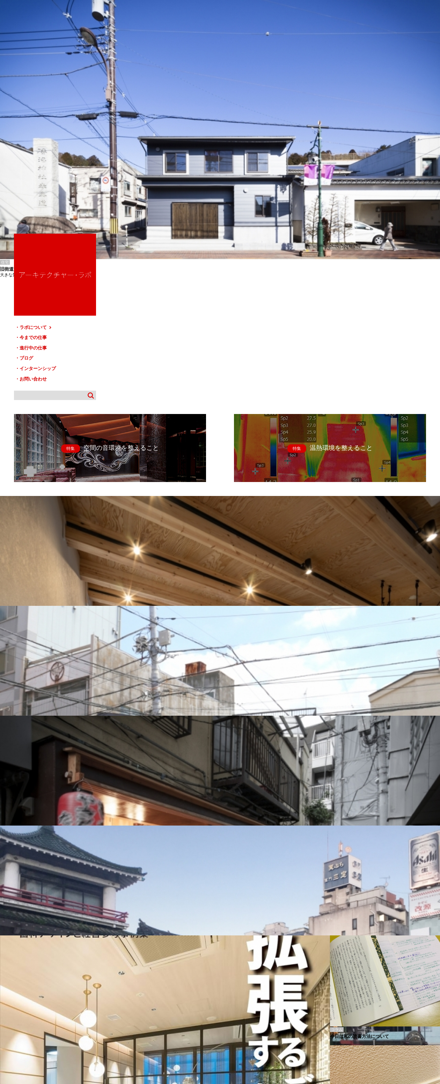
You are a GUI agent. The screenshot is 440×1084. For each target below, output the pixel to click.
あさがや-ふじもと (14, 977)
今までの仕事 (363, 117)
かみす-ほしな (11, 982)
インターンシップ (368, 147)
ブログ (356, 137)
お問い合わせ (363, 157)
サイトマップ (222, 1010)
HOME (10, 1010)
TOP (432, 1008)
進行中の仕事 (363, 127)
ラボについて (366, 107)
